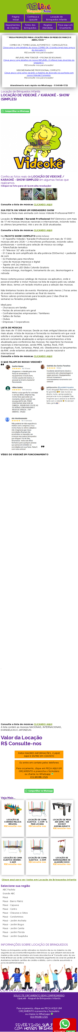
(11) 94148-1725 (39, 776)
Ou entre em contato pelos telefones (39, 769)
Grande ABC (9, 893)
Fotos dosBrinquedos (30, 26)
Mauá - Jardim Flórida (14, 932)
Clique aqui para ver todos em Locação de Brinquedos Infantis (39, 879)
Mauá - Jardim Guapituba (15, 936)
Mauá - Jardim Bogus (13, 924)
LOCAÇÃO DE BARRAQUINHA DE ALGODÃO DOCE (61, 860)
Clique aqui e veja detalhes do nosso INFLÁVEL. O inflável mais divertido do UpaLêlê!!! (38, 61)
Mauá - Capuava (11, 905)
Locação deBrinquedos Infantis (56, 18)
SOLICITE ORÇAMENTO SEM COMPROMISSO (39, 995)
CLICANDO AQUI (43, 204)
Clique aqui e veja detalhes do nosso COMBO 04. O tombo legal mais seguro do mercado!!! (39, 48)
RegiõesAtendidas (47, 26)
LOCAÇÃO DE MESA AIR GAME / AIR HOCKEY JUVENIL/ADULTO (62, 822)
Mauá (5, 897)
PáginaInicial (15, 18)
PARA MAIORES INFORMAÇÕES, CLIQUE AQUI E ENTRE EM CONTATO (39, 754)
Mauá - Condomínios (13, 916)
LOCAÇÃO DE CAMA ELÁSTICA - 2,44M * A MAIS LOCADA (37, 821)
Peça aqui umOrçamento (65, 26)
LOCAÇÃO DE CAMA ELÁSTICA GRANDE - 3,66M (12, 860)
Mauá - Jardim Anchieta (14, 920)
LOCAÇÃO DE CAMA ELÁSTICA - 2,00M (37, 859)
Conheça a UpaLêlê (33, 18)
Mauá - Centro (10, 909)
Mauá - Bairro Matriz (13, 901)
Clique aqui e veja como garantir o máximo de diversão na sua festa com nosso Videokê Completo (39, 73)
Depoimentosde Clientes (13, 26)
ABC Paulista (9, 889)
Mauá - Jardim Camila (13, 928)
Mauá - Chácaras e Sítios (15, 912)
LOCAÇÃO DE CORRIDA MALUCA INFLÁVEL (12, 821)
